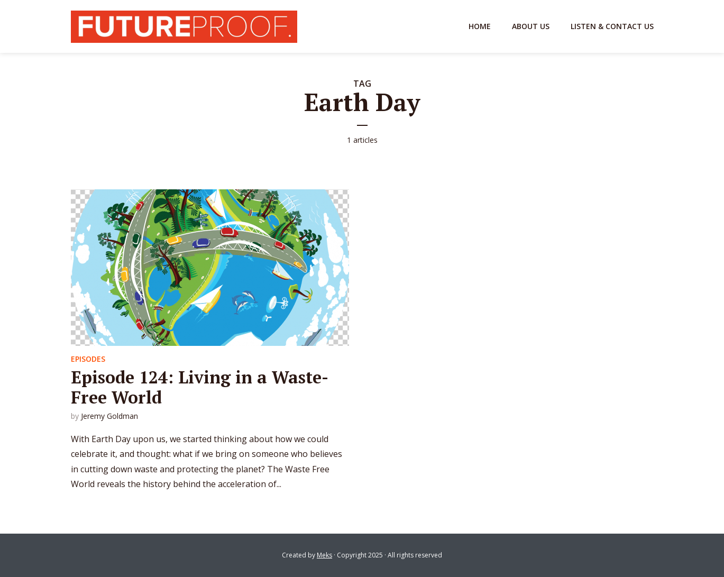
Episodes (88, 359)
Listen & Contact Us (612, 26)
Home (480, 26)
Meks (324, 555)
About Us (530, 26)
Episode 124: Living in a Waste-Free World (199, 387)
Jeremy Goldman (109, 416)
